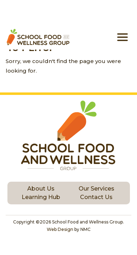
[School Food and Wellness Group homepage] (37, 37)
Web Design (60, 229)
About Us (41, 188)
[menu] (122, 37)
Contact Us (96, 197)
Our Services (96, 188)
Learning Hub (41, 197)
